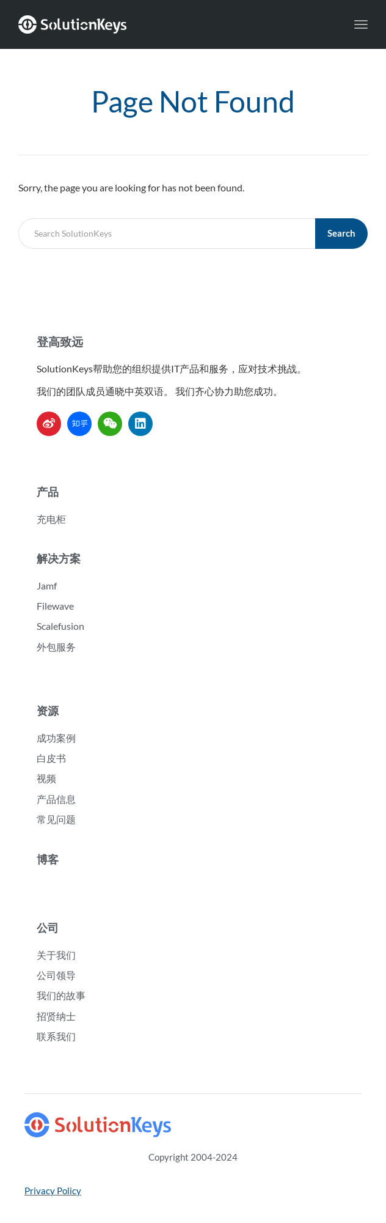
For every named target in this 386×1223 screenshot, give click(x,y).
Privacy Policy (52, 1190)
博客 (48, 859)
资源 (48, 710)
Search (341, 232)
